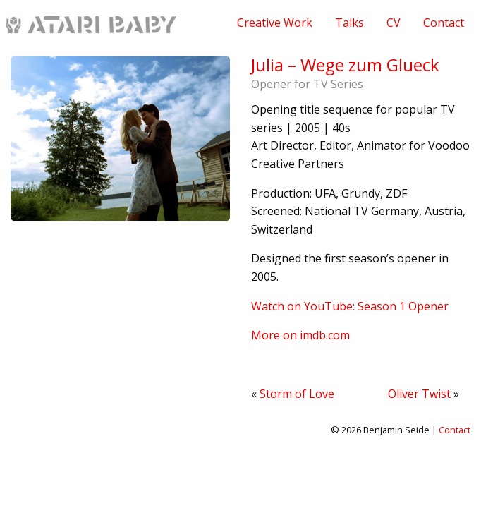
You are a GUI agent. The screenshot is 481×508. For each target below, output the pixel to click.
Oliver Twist (419, 393)
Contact (443, 22)
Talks (349, 22)
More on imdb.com (300, 335)
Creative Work (274, 22)
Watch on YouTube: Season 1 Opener (350, 306)
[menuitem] (275, 22)
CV (393, 22)
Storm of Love (297, 393)
